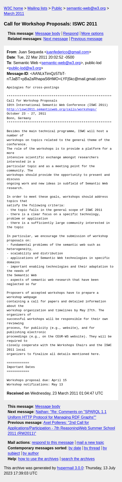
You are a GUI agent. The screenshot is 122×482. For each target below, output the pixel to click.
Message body (47, 33)
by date (74, 448)
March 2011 (14, 14)
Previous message (87, 39)
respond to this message (52, 442)
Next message (55, 39)
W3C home (13, 8)
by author (31, 453)
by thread (92, 448)
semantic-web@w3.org (86, 8)
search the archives (78, 459)
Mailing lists (37, 8)
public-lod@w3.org (25, 68)
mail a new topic (90, 442)
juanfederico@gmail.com (68, 52)
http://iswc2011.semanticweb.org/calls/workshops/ (52, 109)
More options (92, 33)
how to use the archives (38, 459)
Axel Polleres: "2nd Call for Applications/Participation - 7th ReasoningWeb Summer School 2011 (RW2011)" (61, 428)
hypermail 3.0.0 (70, 468)
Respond (71, 33)
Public (57, 8)
